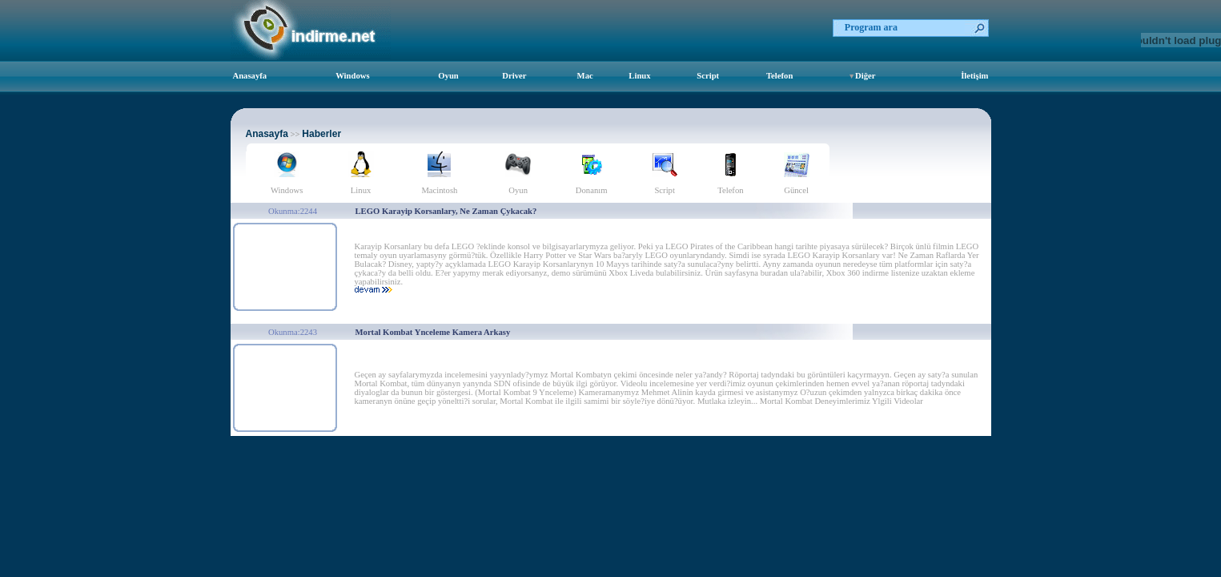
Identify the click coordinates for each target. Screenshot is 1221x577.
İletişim (974, 75)
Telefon (779, 75)
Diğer (865, 75)
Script (708, 75)
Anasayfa (250, 75)
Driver (514, 75)
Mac (585, 75)
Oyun (448, 75)
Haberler (321, 133)
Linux (639, 75)
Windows (352, 75)
